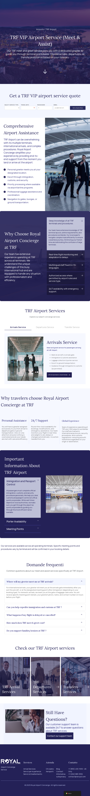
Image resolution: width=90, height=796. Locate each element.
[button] (66, 222)
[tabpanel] (45, 358)
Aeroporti (38, 5)
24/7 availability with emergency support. (64, 290)
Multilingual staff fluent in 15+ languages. (62, 266)
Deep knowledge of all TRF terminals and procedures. (61, 222)
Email (55, 105)
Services (27, 4)
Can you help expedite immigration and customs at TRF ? (34, 607)
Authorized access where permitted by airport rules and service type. (63, 278)
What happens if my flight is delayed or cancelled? (31, 615)
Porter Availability (16, 521)
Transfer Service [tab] (72, 327)
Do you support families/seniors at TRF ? (26, 630)
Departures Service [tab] (45, 327)
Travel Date (25, 105)
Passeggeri (41, 105)
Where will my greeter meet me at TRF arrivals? (30, 581)
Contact (63, 5)
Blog (56, 5)
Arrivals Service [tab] (18, 327)
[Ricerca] (71, 5)
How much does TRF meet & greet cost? (26, 623)
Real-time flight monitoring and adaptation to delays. (63, 256)
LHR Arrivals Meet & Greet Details (59, 375)
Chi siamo (48, 5)
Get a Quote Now (78, 108)
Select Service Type (11, 105)
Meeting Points (15, 529)
